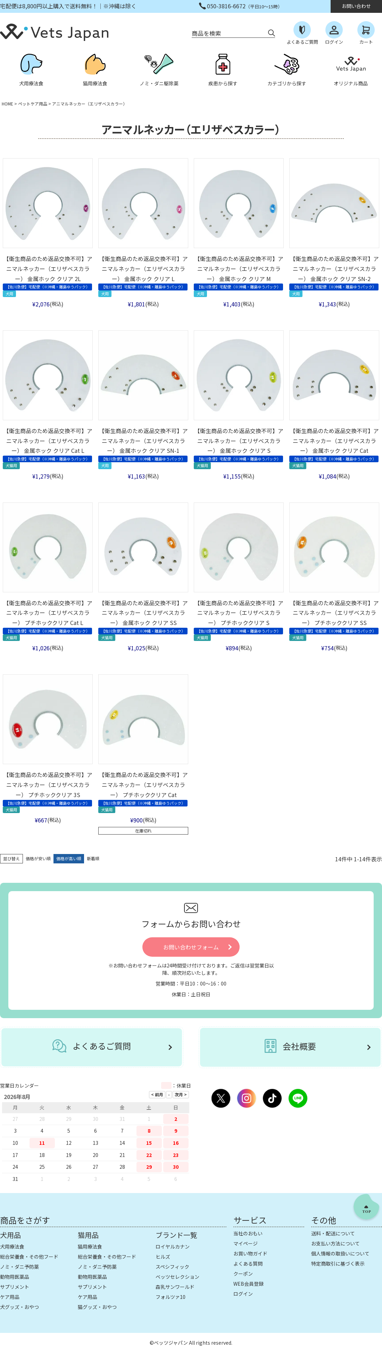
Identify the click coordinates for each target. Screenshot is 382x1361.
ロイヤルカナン (173, 1246)
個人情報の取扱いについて (340, 1253)
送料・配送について (333, 1233)
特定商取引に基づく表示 (338, 1263)
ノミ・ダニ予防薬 (19, 1266)
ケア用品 (9, 1296)
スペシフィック (172, 1266)
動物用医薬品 (14, 1276)
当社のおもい (248, 1233)
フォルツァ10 (170, 1296)
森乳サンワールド (175, 1286)
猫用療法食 (90, 1246)
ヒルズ (163, 1256)
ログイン (243, 1293)
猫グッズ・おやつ (97, 1306)
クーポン (243, 1273)
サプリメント (14, 1286)
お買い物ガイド (250, 1253)
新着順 (93, 858)
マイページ (245, 1243)
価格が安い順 (38, 858)
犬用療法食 (12, 1246)
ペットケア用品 (32, 104)
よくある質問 (248, 1263)
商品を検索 (206, 33)
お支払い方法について (335, 1243)
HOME (7, 104)
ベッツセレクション (177, 1276)
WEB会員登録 (248, 1283)
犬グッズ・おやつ (19, 1306)
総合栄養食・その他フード (29, 1256)
